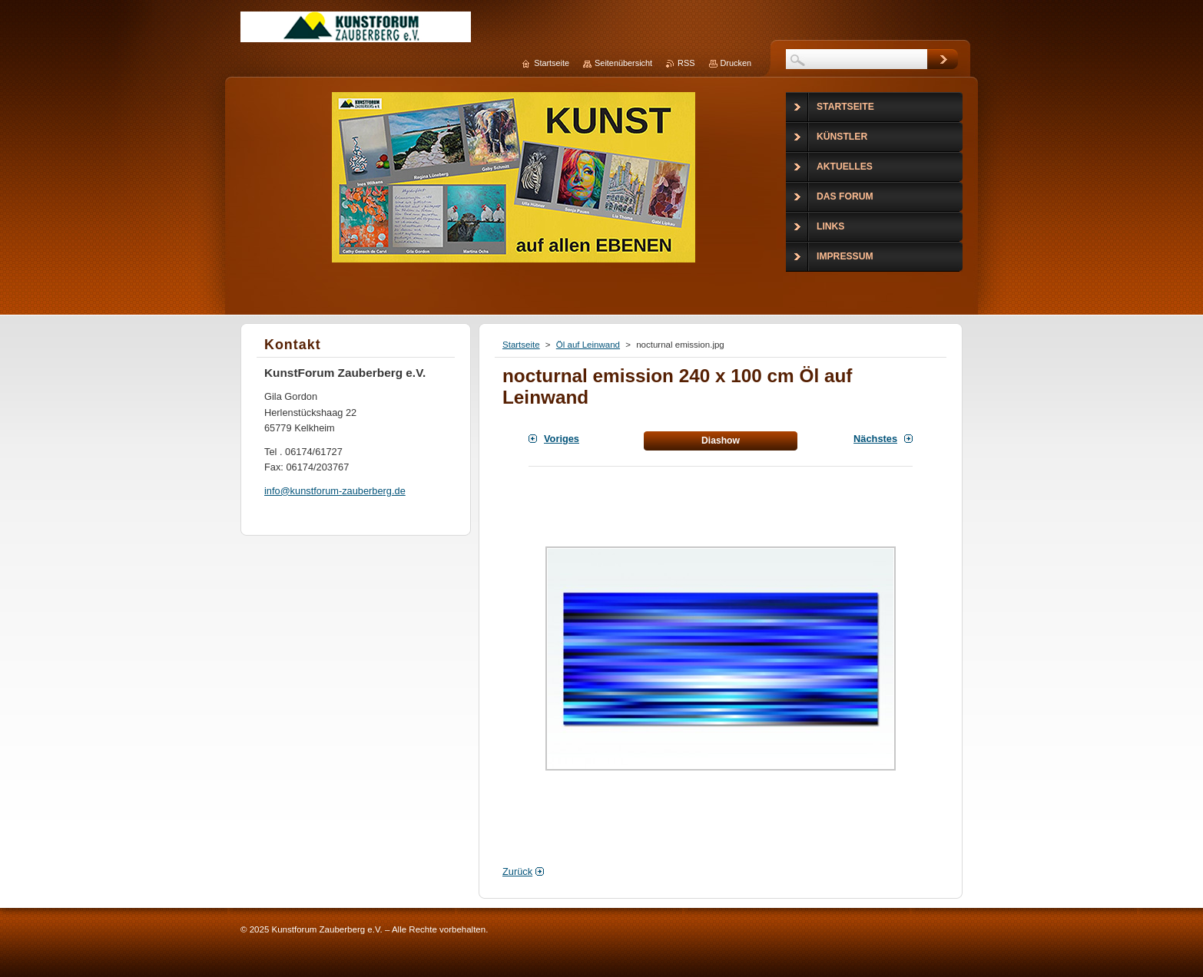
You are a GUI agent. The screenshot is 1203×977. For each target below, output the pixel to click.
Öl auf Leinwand (588, 344)
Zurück (517, 871)
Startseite (521, 344)
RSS (686, 63)
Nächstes (875, 438)
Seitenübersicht (623, 63)
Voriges (561, 438)
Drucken (736, 63)
